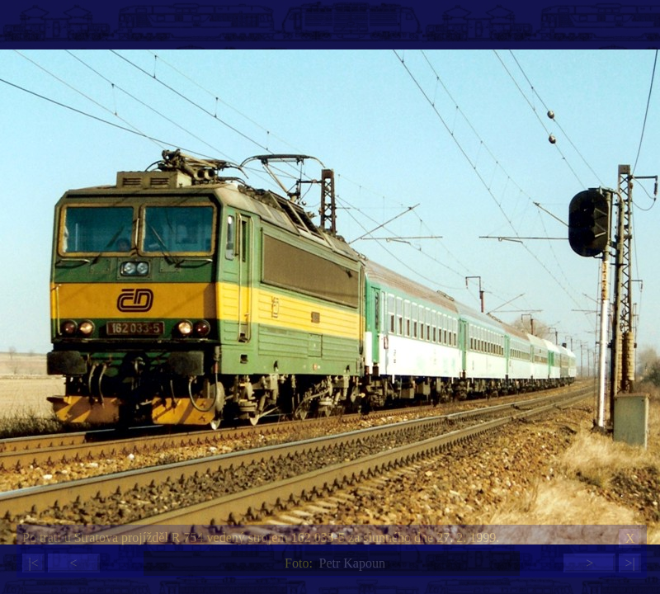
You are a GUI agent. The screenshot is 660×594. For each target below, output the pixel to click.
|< (33, 563)
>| (629, 563)
